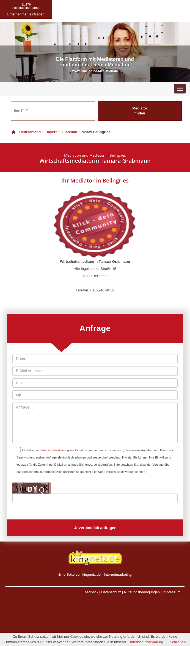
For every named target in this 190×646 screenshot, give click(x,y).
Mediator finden (139, 111)
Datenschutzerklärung (54, 450)
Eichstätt (70, 132)
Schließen (178, 642)
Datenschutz (111, 592)
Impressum (171, 592)
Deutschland (26, 132)
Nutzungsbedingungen (142, 592)
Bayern (51, 132)
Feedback (90, 592)
